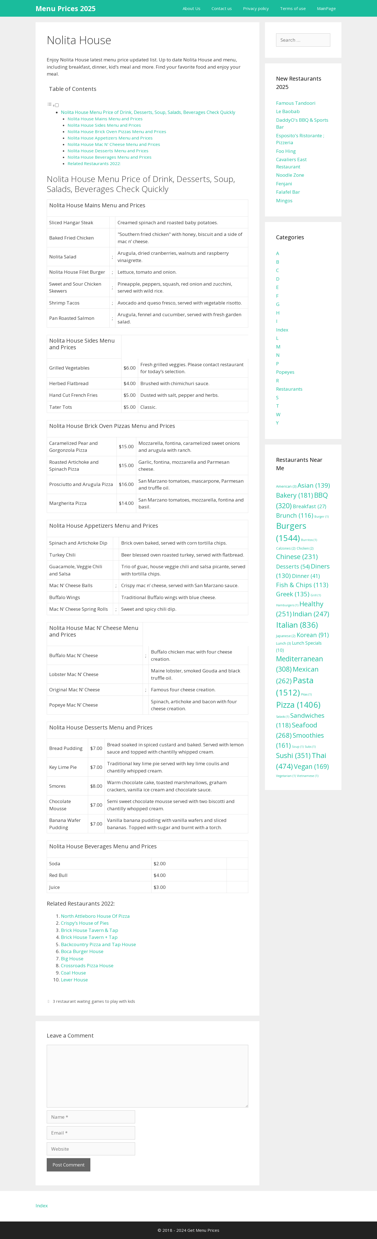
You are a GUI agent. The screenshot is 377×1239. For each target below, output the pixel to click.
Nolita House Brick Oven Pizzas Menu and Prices (117, 131)
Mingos (284, 200)
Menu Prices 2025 (66, 8)
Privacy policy (256, 8)
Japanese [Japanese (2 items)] (286, 636)
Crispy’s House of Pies (85, 923)
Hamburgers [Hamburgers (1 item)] (287, 605)
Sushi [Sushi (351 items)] (293, 755)
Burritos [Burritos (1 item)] (309, 540)
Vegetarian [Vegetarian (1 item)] (286, 776)
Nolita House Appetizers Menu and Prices (110, 138)
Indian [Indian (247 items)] (311, 613)
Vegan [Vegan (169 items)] (311, 766)
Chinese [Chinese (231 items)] (297, 556)
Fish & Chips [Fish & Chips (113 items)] (302, 584)
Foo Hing (286, 151)
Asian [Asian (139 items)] (313, 485)
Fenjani (284, 183)
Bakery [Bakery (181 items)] (294, 495)
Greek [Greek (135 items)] (292, 594)
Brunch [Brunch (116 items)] (294, 515)
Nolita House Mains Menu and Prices (105, 118)
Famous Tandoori (296, 103)
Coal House (73, 972)
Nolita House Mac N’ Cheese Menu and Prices (114, 144)
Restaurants (289, 389)
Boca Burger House (82, 951)
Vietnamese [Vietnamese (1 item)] (307, 776)
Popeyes (285, 372)
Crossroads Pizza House (87, 965)
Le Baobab (288, 111)
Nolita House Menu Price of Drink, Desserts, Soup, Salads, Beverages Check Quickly (148, 112)
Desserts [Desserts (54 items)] (293, 566)
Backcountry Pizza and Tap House (98, 944)
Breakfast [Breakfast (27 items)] (309, 506)
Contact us (222, 8)
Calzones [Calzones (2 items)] (286, 548)
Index (282, 329)
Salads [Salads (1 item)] (282, 717)
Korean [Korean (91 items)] (313, 635)
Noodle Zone (290, 175)
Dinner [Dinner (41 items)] (306, 576)
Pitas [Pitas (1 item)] (306, 694)
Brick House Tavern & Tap (89, 930)
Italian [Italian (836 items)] (297, 625)
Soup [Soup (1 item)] (298, 747)
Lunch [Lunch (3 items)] (283, 643)
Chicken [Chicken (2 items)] (305, 548)
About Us (191, 8)
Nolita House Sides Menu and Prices (104, 125)
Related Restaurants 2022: (94, 163)
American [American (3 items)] (286, 486)
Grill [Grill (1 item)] (316, 595)
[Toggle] (57, 105)
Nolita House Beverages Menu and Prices (110, 157)
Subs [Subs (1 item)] (310, 747)
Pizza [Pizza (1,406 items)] (298, 704)
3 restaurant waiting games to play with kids (94, 1001)
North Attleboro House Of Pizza (95, 916)
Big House (72, 958)
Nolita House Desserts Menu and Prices (108, 150)
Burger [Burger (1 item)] (321, 516)
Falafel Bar (288, 192)
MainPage (326, 8)
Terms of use (293, 8)
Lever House (74, 979)
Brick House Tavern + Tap (89, 937)
